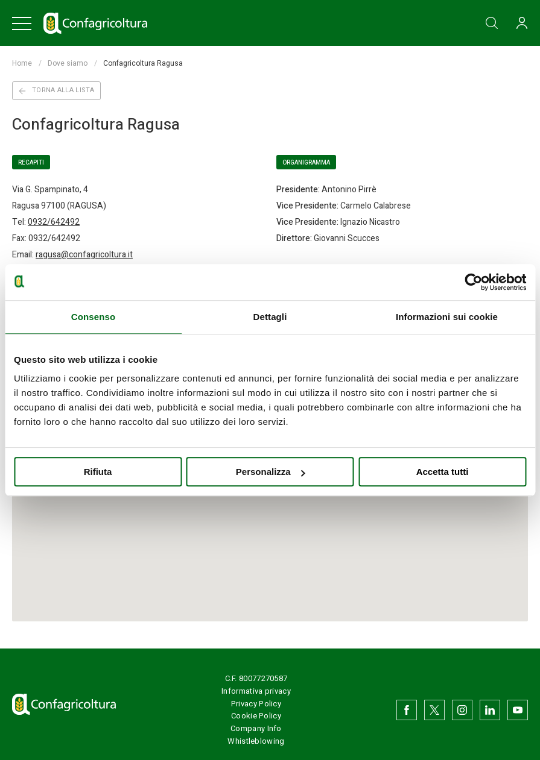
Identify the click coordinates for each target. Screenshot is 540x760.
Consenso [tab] (93, 317)
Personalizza (270, 471)
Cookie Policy (256, 715)
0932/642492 (54, 222)
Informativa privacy (256, 691)
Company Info (256, 728)
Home (22, 63)
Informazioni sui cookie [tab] (447, 317)
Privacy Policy (256, 703)
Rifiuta (98, 471)
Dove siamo (67, 63)
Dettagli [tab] (270, 317)
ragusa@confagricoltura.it (84, 254)
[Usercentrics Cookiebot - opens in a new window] (473, 282)
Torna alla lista (56, 90)
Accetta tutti (442, 471)
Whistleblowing (255, 741)
